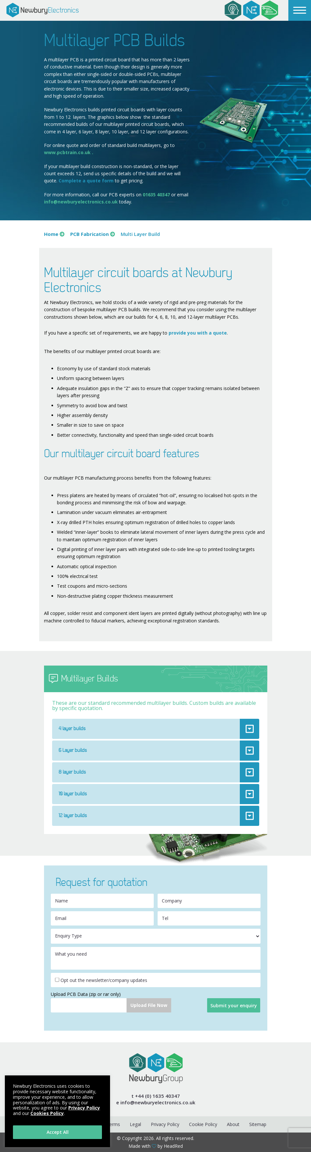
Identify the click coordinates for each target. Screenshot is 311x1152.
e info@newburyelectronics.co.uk (155, 1102)
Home (51, 234)
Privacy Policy (165, 1124)
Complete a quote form (86, 181)
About (233, 1124)
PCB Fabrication (89, 234)
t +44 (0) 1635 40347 (155, 1096)
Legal (135, 1124)
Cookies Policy (47, 1113)
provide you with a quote (198, 333)
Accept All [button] (58, 1132)
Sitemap (257, 1124)
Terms (113, 1124)
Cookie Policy (203, 1124)
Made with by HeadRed (155, 1146)
